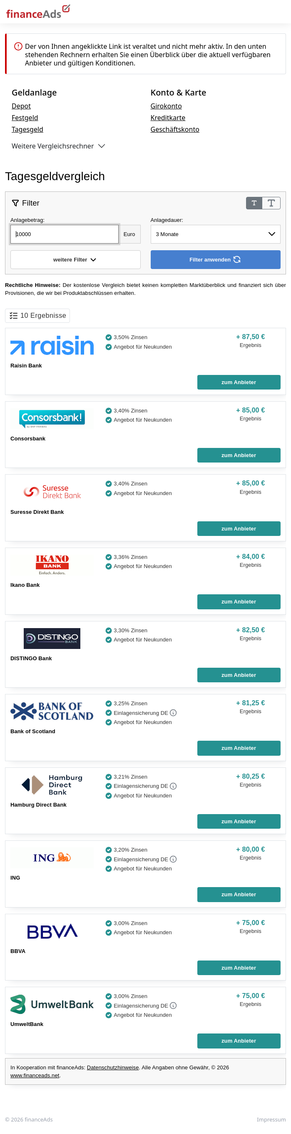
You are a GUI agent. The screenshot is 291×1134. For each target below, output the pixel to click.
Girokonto (166, 106)
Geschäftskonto (175, 129)
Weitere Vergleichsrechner (53, 146)
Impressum (271, 1119)
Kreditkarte (168, 117)
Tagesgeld (27, 129)
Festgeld (25, 117)
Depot (21, 106)
